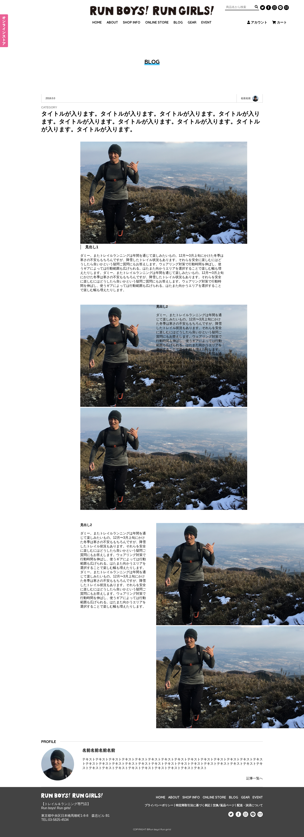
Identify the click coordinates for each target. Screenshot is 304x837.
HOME (97, 17)
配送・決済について (250, 805)
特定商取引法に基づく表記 (193, 805)
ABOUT (112, 17)
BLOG (178, 17)
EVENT (206, 17)
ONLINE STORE (157, 17)
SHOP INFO (131, 17)
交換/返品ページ (223, 805)
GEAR (192, 17)
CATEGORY (49, 107)
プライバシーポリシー (159, 805)
